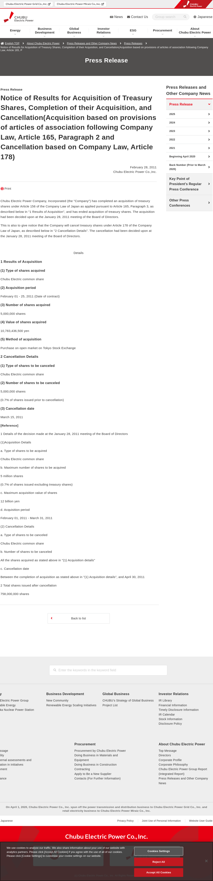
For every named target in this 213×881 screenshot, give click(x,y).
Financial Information (173, 705)
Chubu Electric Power (195, 30)
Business (74, 30)
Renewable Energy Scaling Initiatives (71, 705)
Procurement (162, 30)
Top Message (168, 750)
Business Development (65, 694)
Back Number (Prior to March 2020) (187, 167)
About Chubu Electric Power (43, 43)
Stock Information (170, 719)
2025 (172, 114)
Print (8, 188)
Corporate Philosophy (173, 764)
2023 (172, 131)
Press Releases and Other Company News (92, 43)
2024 (172, 122)
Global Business (115, 694)
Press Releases (133, 43)
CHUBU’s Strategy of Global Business (128, 700)
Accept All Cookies (158, 872)
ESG (133, 30)
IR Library (165, 700)
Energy (15, 30)
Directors (165, 755)
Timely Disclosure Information (179, 709)
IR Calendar (167, 714)
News (118, 17)
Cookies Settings (159, 851)
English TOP (12, 43)
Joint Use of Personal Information (161, 820)
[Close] (206, 860)
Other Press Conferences (179, 203)
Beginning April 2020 (182, 156)
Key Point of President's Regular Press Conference (185, 184)
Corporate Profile (170, 760)
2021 (172, 148)
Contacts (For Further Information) (97, 778)
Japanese (205, 17)
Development (44, 30)
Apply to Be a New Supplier (92, 774)
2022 (172, 139)
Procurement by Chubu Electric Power (100, 750)
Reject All (159, 861)
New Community (57, 700)
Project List (110, 705)
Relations (104, 30)
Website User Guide (201, 820)
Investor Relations (174, 694)
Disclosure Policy (170, 723)
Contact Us (139, 17)
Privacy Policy (125, 820)
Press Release (181, 104)
